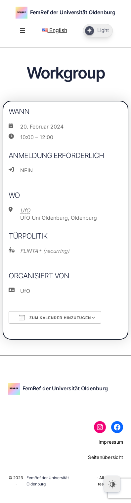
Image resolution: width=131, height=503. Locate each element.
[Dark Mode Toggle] (98, 30)
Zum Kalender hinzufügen (55, 317)
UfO (25, 210)
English (54, 30)
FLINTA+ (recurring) (44, 251)
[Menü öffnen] (22, 30)
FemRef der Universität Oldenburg (72, 12)
